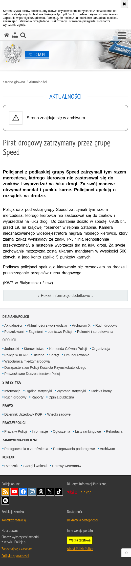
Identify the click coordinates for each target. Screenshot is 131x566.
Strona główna (14, 82)
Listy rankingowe (88, 431)
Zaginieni (35, 332)
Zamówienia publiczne (20, 440)
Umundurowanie (76, 355)
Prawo (7, 405)
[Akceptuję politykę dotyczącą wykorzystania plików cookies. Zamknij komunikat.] (124, 4)
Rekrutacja (114, 431)
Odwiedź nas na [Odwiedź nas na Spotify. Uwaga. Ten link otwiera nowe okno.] (5, 501)
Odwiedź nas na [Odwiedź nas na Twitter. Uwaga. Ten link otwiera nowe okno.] (50, 492)
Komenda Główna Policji (68, 349)
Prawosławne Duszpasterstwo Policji (32, 374)
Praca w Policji (14, 422)
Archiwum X (81, 325)
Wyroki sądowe (59, 414)
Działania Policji (15, 316)
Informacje (12, 391)
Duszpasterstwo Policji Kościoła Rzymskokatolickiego (45, 367)
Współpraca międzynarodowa (27, 361)
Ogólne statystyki (38, 391)
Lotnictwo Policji (59, 332)
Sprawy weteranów (66, 466)
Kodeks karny (101, 391)
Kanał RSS (5, 492)
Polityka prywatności (15, 555)
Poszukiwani (14, 332)
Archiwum (107, 449)
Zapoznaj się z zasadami (17, 548)
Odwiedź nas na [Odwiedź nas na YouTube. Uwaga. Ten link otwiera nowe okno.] (14, 492)
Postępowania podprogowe (74, 449)
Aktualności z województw (47, 325)
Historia (38, 355)
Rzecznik (11, 466)
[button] (122, 35)
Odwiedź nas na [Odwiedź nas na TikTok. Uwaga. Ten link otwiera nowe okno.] (59, 492)
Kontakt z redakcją (13, 519)
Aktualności (38, 82)
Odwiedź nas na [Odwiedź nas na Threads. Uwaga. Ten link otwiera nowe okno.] (41, 492)
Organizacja (101, 349)
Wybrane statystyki (71, 391)
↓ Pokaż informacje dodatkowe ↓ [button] (65, 295)
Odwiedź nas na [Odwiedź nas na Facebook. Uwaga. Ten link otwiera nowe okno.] (23, 492)
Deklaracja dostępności (82, 519)
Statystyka (11, 382)
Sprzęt (54, 355)
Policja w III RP (16, 355)
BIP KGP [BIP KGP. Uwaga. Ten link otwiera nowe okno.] (86, 492)
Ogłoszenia (61, 431)
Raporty (37, 397)
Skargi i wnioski (35, 466)
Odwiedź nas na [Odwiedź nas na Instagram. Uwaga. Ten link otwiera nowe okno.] (32, 492)
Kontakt (9, 457)
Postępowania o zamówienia (26, 449)
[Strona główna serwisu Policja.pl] (6, 35)
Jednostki (11, 349)
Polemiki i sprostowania (95, 332)
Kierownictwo (34, 349)
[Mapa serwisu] (15, 35)
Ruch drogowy (106, 325)
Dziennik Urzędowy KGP (23, 414)
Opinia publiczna (61, 397)
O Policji (9, 339)
